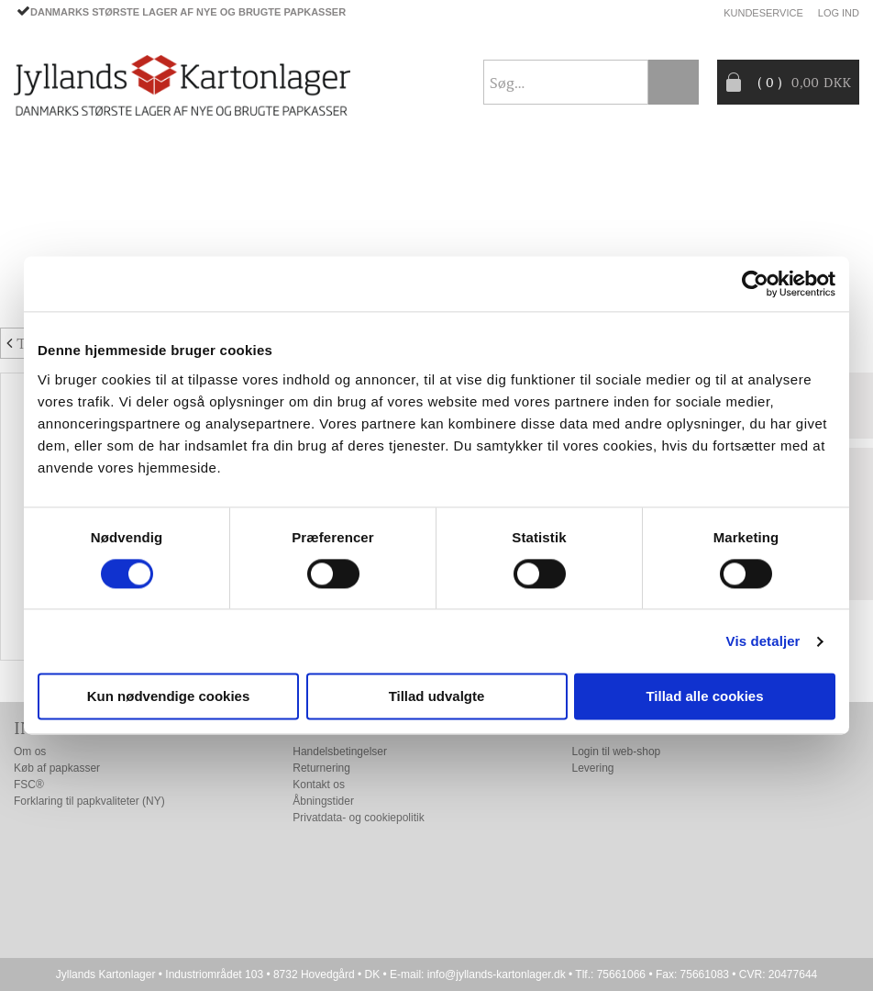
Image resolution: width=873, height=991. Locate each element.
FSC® (29, 784)
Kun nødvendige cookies (168, 697)
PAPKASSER (51, 204)
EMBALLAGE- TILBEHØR (195, 204)
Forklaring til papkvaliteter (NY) (89, 801)
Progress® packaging (460, 204)
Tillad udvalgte (437, 697)
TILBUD (327, 204)
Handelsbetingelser (340, 751)
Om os (30, 751)
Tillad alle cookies (704, 697)
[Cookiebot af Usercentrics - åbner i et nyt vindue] (755, 283)
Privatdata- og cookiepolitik (358, 817)
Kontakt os (319, 784)
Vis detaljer (763, 641)
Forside (42, 160)
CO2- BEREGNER (622, 204)
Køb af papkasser (57, 768)
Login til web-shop (616, 751)
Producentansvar (81, 248)
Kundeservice (763, 12)
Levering (593, 768)
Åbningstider (323, 801)
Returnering (321, 768)
